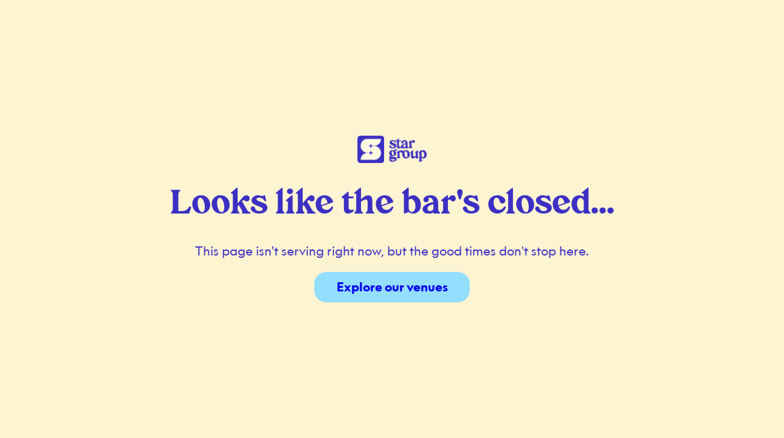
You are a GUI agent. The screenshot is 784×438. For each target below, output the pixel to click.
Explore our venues (392, 287)
